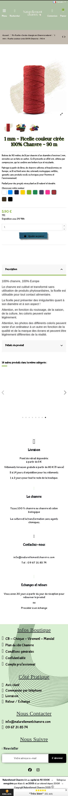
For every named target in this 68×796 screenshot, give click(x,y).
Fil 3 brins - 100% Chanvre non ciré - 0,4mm (17, 401)
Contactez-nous (34, 545)
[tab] (34, 270)
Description (34, 269)
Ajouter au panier (34, 236)
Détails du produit (34, 345)
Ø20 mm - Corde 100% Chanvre (50, 399)
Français (59, 2)
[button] (22, 417)
